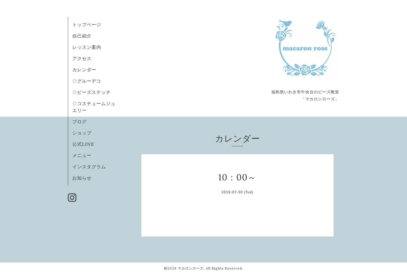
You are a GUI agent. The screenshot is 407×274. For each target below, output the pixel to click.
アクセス (82, 58)
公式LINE (83, 144)
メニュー (82, 155)
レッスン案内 (86, 47)
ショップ (82, 133)
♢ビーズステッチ (91, 92)
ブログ (79, 121)
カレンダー (84, 69)
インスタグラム (89, 166)
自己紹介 (82, 36)
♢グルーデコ (86, 81)
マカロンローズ (191, 268)
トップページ (86, 24)
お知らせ (82, 178)
